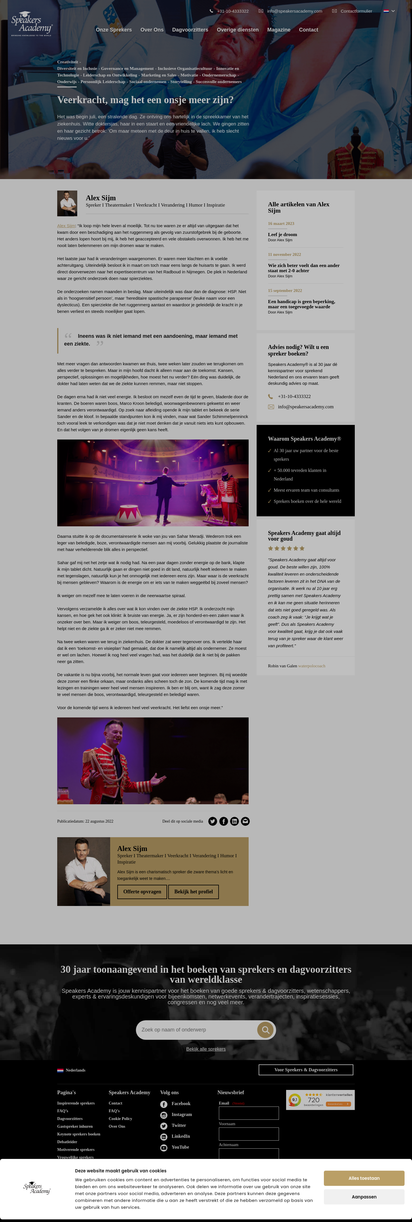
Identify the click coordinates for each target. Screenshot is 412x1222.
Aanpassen (364, 1199)
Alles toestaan (364, 1181)
